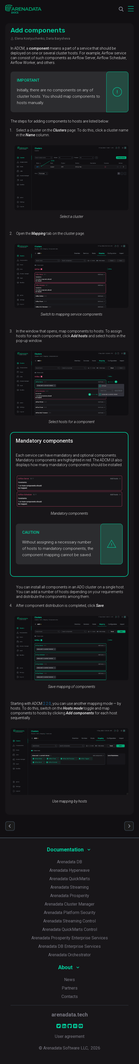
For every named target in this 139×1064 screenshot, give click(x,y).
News (69, 979)
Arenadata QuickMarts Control (69, 929)
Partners (70, 988)
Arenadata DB (69, 861)
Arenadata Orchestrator (69, 954)
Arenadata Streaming (69, 887)
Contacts (69, 996)
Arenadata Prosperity (69, 895)
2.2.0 (47, 703)
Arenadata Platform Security (69, 912)
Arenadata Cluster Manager (69, 904)
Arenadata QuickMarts (69, 878)
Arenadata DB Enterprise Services (69, 946)
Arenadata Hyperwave (69, 870)
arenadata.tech (69, 1014)
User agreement (69, 1036)
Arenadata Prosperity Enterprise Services (69, 937)
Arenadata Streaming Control (69, 921)
